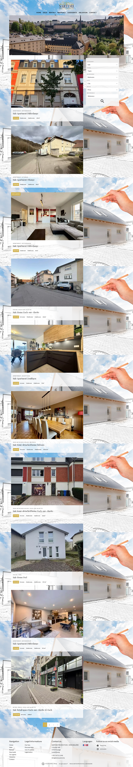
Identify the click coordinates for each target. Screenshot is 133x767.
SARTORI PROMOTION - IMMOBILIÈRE (65, 745)
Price (89, 86)
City (88, 80)
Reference (91, 93)
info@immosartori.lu (58, 758)
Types (89, 67)
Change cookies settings (51, 763)
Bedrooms (90, 74)
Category (90, 61)
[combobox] (102, 64)
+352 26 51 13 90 (57, 755)
